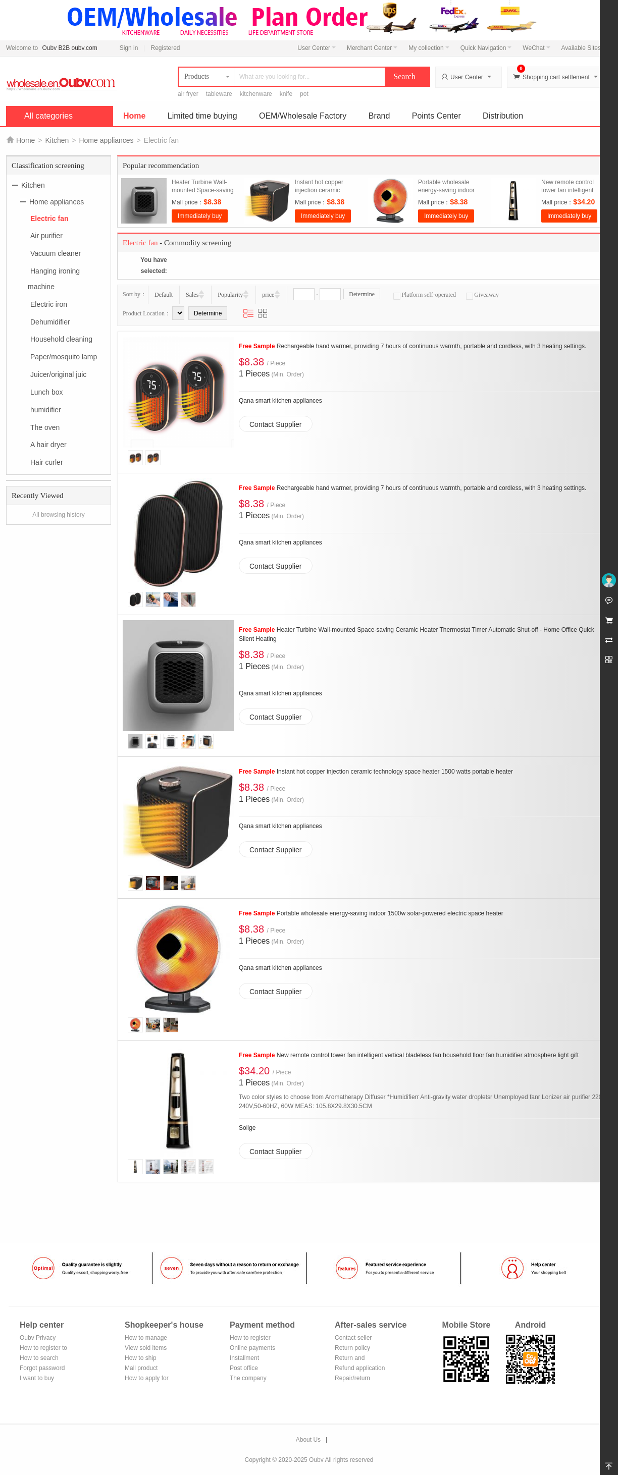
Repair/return (352, 1378)
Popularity (230, 294)
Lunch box (46, 392)
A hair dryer (48, 445)
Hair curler (46, 462)
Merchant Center (372, 47)
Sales (192, 294)
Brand (379, 116)
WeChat (536, 47)
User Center (316, 47)
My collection (428, 47)
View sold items (146, 1347)
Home (134, 116)
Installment (244, 1357)
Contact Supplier (275, 424)
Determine (362, 294)
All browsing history (58, 514)
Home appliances (106, 140)
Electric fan (49, 218)
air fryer (188, 93)
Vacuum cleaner (55, 253)
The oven (45, 427)
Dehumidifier (50, 321)
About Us (308, 1439)
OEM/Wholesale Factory (302, 116)
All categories (48, 116)
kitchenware (256, 93)
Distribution (503, 116)
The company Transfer (248, 1379)
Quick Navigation (486, 47)
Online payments (252, 1347)
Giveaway (482, 294)
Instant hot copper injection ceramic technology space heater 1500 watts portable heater (376, 771)
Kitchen (57, 140)
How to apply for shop (147, 1379)
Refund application (360, 1368)
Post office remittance (244, 1368)
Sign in (129, 47)
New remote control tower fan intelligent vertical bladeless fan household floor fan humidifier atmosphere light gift (409, 1055)
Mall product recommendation (147, 1368)
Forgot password (42, 1368)
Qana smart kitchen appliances (280, 400)
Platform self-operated (424, 294)
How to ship (141, 1357)
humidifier (45, 410)
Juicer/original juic (58, 374)
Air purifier (46, 236)
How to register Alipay (250, 1338)
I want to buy (37, 1378)
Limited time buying (202, 116)
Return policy (352, 1347)
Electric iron (48, 304)
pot (304, 93)
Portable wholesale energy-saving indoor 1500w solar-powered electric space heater (371, 913)
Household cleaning (61, 339)
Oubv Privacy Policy (38, 1338)
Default (163, 294)
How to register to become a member (43, 1348)
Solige (247, 1127)
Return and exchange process (359, 1358)
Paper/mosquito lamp (63, 357)
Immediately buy (200, 216)
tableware (219, 93)
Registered (165, 47)
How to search (39, 1357)
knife (286, 93)
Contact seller (353, 1337)
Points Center (436, 116)
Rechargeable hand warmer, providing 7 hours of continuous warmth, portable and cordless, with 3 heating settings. (412, 346)
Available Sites (584, 47)
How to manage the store (146, 1338)
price (268, 294)
